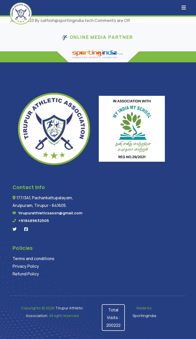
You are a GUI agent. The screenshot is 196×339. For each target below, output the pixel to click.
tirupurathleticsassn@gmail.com (50, 213)
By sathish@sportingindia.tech (64, 20)
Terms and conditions (33, 258)
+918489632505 (33, 220)
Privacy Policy (26, 266)
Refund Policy (26, 274)
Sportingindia (144, 315)
